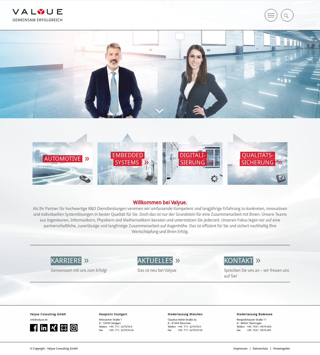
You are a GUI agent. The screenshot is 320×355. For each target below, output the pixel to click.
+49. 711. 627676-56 (121, 330)
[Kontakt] (238, 260)
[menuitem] (287, 15)
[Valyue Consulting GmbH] (37, 15)
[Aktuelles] (155, 260)
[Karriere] (66, 260)
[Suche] (287, 15)
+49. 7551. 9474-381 (259, 330)
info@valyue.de (39, 319)
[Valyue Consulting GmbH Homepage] (62, 159)
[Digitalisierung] (192, 159)
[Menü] (271, 14)
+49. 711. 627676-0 (120, 326)
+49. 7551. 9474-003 (259, 326)
